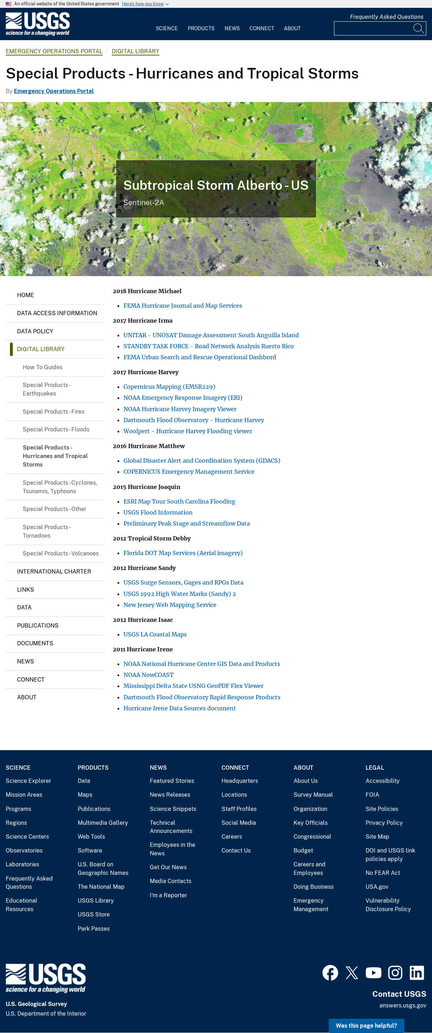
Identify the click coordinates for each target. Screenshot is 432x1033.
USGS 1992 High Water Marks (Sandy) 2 (180, 593)
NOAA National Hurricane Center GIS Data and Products (202, 663)
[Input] (380, 28)
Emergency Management (311, 905)
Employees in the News (172, 849)
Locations (234, 794)
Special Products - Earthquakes (46, 389)
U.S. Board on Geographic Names (103, 868)
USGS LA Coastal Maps (155, 634)
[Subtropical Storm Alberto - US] (216, 189)
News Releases (170, 794)
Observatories (24, 850)
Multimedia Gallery (103, 822)
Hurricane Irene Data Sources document (180, 708)
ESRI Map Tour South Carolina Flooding (179, 501)
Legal (375, 767)
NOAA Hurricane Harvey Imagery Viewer (180, 409)
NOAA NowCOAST (149, 674)
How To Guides (42, 367)
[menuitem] (167, 24)
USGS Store (94, 914)
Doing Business (314, 886)
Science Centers (27, 836)
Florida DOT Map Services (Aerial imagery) (183, 552)
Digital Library (135, 51)
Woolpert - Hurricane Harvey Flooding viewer (188, 431)
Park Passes (94, 928)
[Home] (38, 34)
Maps (85, 794)
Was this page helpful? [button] (366, 1025)
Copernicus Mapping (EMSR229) (169, 386)
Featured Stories (172, 781)
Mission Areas (24, 794)
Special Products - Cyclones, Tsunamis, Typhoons (60, 487)
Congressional (312, 836)
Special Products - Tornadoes (46, 531)
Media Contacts (170, 881)
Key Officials (311, 822)
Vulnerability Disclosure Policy (388, 905)
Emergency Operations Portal (54, 51)
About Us (306, 781)
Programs (18, 809)
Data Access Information (57, 313)
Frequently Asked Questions (386, 17)
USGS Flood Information (158, 512)
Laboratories (22, 864)
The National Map (101, 886)
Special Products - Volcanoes (61, 553)
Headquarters (240, 781)
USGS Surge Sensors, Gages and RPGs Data (184, 582)
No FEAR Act (383, 873)
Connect (262, 28)
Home (25, 295)
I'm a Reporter (168, 895)
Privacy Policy (384, 822)
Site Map (377, 836)
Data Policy (35, 331)
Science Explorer (28, 781)
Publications (38, 625)
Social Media (239, 822)
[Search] (419, 28)
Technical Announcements (171, 827)
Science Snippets (173, 809)
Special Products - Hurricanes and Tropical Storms (55, 456)
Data (24, 607)
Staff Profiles (239, 809)
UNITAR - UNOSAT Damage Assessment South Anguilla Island (211, 335)
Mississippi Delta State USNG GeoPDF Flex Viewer (193, 685)
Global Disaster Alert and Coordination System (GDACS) (202, 460)
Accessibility (383, 781)
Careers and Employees (310, 868)
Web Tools (91, 836)
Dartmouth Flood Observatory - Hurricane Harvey (194, 420)
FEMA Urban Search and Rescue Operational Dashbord (200, 357)
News (232, 28)
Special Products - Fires (53, 411)
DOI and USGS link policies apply (390, 854)
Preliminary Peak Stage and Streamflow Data (187, 523)
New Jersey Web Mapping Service (170, 604)
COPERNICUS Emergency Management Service (189, 471)
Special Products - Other (54, 509)
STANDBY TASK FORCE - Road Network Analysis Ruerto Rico (209, 346)
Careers (232, 836)
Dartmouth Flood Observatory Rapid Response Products (202, 697)
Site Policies (382, 809)
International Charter (54, 571)
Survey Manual (313, 794)
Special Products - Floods (56, 429)
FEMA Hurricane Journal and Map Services (183, 305)
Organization (310, 809)
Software (90, 850)
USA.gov (377, 886)
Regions (16, 822)
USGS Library (96, 900)
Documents (35, 643)
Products (201, 28)
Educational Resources (21, 905)
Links (25, 589)
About (292, 28)
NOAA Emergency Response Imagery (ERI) (183, 397)
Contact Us (236, 850)
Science (167, 28)
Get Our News (168, 867)
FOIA (372, 794)
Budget (303, 850)
